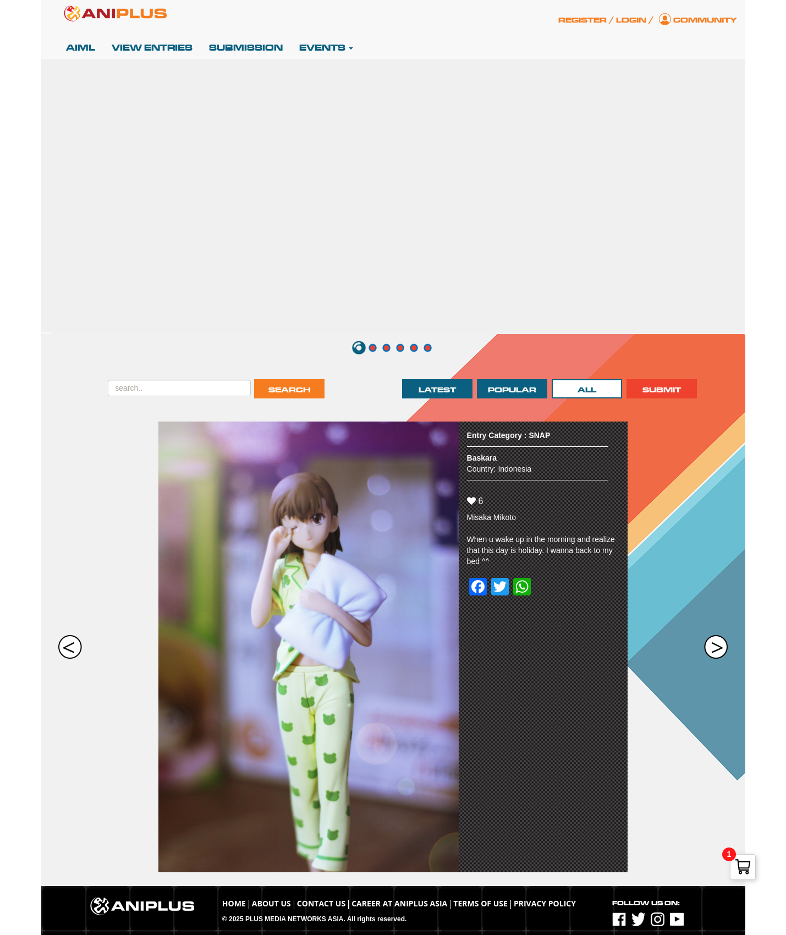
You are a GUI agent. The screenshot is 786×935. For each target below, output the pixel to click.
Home (234, 903)
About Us (271, 903)
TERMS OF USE (480, 903)
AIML (80, 47)
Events (326, 47)
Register (582, 20)
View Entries (152, 47)
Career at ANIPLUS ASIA (399, 903)
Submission (246, 47)
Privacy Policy (545, 903)
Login (631, 20)
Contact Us (321, 903)
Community (705, 20)
